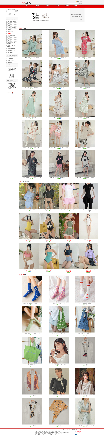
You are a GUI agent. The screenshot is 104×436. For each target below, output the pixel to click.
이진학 (59, 431)
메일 (39, 434)
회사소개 (64, 429)
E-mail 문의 (12, 77)
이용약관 (68, 429)
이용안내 (79, 429)
